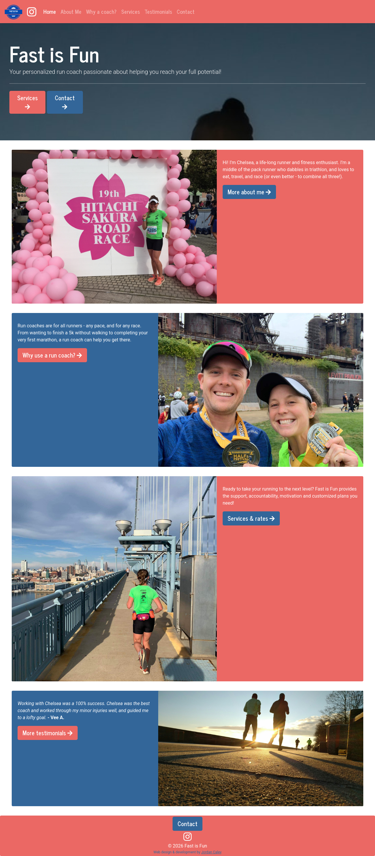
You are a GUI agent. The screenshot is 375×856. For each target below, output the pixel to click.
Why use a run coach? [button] (52, 355)
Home (50, 11)
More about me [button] (249, 192)
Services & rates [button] (251, 518)
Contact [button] (65, 101)
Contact (186, 11)
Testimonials (158, 11)
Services (130, 11)
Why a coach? (101, 11)
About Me (71, 11)
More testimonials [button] (48, 733)
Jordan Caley (211, 852)
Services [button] (27, 101)
